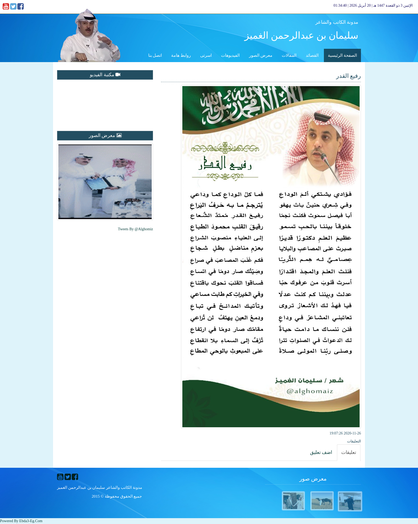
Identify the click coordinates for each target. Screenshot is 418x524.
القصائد (312, 55)
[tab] (348, 452)
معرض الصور (260, 55)
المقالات (289, 55)
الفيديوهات (230, 55)
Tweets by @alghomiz (135, 229)
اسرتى (206, 55)
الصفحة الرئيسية (342, 55)
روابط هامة (181, 55)
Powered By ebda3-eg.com (21, 521)
